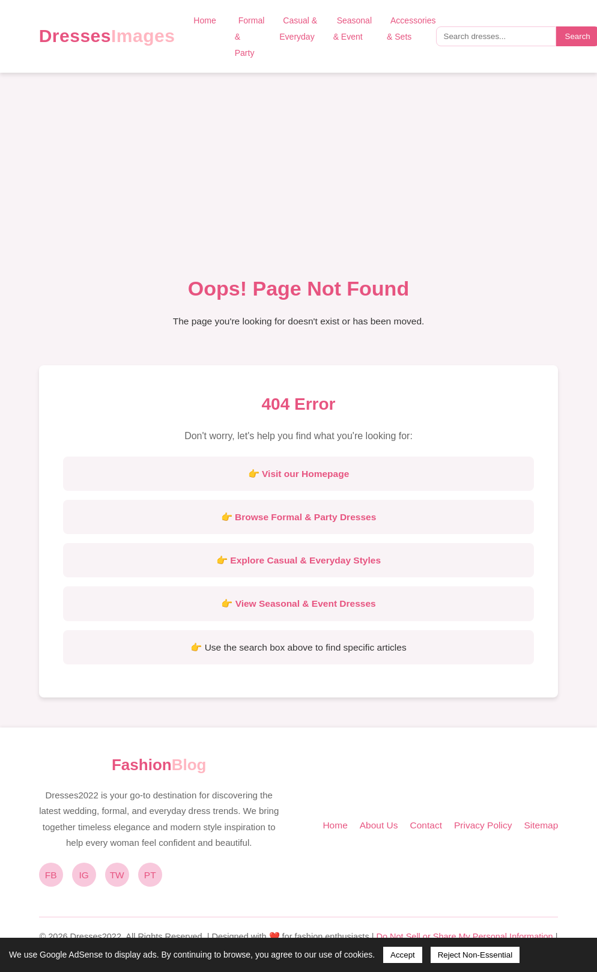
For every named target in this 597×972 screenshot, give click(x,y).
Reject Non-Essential (475, 954)
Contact (426, 825)
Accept (402, 954)
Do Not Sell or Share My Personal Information (464, 936)
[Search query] (496, 36)
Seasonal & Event (352, 28)
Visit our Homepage (305, 474)
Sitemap (541, 825)
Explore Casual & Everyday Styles (305, 560)
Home (204, 20)
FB (51, 875)
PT (150, 875)
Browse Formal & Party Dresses (305, 517)
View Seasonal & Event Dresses (305, 603)
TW (117, 875)
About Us (379, 825)
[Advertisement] (299, 181)
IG (84, 875)
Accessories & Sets (411, 28)
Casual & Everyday (298, 28)
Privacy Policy (483, 825)
